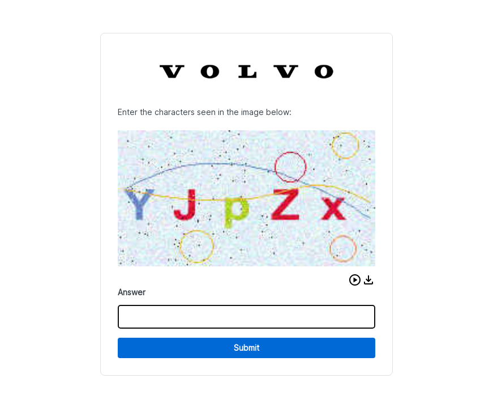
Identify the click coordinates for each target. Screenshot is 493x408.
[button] (355, 280)
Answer (131, 292)
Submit (246, 347)
